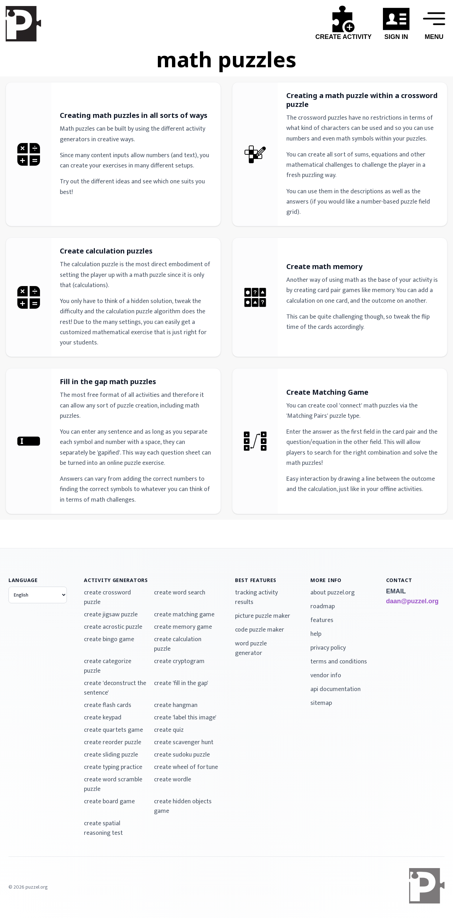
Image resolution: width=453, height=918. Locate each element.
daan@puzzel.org (412, 601)
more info (325, 580)
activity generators (116, 580)
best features (255, 580)
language (23, 580)
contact (399, 580)
